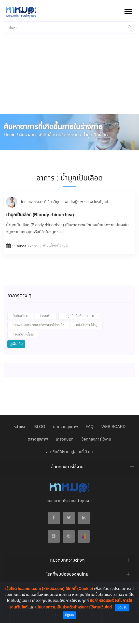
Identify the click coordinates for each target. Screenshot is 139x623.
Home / (11, 135)
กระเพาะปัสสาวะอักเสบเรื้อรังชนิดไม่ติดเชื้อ (38, 325)
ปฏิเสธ (69, 615)
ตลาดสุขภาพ (38, 439)
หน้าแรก (20, 427)
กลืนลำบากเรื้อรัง (23, 334)
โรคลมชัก (46, 316)
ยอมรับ (122, 607)
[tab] (69, 468)
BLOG (39, 427)
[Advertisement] (69, 77)
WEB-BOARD (113, 427)
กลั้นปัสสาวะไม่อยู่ (86, 325)
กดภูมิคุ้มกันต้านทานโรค (79, 316)
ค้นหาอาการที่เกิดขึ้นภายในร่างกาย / (50, 135)
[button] (128, 10)
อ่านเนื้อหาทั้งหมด (55, 245)
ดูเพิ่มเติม (16, 343)
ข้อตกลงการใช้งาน (96, 439)
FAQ (90, 427)
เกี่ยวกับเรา (65, 439)
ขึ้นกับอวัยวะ (20, 316)
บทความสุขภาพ (65, 427)
